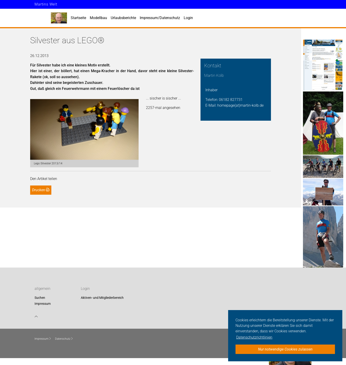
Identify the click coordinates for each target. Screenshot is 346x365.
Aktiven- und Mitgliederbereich (102, 298)
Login (188, 18)
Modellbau (98, 18)
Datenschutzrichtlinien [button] (254, 337)
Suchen (40, 298)
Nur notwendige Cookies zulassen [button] (285, 349)
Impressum (43, 303)
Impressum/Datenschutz (160, 18)
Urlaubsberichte (123, 18)
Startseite (78, 18)
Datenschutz (64, 338)
